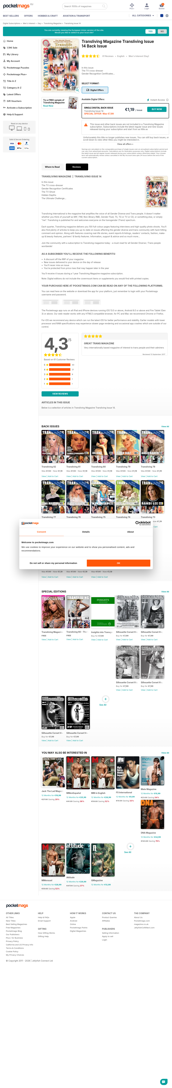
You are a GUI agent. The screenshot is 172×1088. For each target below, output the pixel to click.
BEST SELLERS (11, 15)
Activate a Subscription (17, 107)
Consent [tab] (41, 532)
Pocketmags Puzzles (16, 67)
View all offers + (125, 144)
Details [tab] (86, 532)
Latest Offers (12, 94)
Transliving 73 (79, 591)
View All (165, 426)
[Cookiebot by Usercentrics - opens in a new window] (138, 523)
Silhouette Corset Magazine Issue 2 (116, 838)
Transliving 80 (109, 474)
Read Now (48, 106)
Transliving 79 (140, 474)
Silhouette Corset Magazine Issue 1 (146, 838)
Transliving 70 (49, 649)
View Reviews (60, 393)
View (44, 484)
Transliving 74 (49, 591)
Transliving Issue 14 (72, 23)
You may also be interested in (64, 892)
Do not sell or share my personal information (53, 563)
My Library (10, 54)
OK (118, 563)
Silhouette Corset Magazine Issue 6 (146, 721)
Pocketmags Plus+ (15, 74)
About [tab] (130, 532)
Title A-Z (9, 81)
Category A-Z (12, 87)
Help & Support (13, 114)
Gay (39, 23)
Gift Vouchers (12, 101)
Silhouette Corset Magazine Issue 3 (85, 838)
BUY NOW (157, 109)
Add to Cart (53, 484)
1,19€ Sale (10, 47)
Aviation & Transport (76, 15)
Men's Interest (29, 23)
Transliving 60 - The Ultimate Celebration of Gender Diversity (85, 721)
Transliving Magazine (52, 23)
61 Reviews (108, 56)
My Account (11, 61)
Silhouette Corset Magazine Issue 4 (55, 838)
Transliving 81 (79, 474)
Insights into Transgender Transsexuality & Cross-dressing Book (116, 722)
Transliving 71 (140, 591)
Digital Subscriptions (11, 23)
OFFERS (28, 15)
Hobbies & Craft (48, 15)
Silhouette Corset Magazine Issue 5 (146, 780)
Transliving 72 (109, 591)
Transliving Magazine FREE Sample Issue (55, 721)
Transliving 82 (49, 474)
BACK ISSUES (50, 426)
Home (8, 41)
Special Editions (54, 673)
